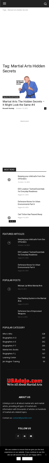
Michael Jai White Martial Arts (30, 286)
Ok (19, 459)
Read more (27, 459)
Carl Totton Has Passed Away (30, 214)
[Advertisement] (24, 37)
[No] (45, 454)
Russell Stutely (8, 108)
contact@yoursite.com (22, 418)
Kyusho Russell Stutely (11, 97)
